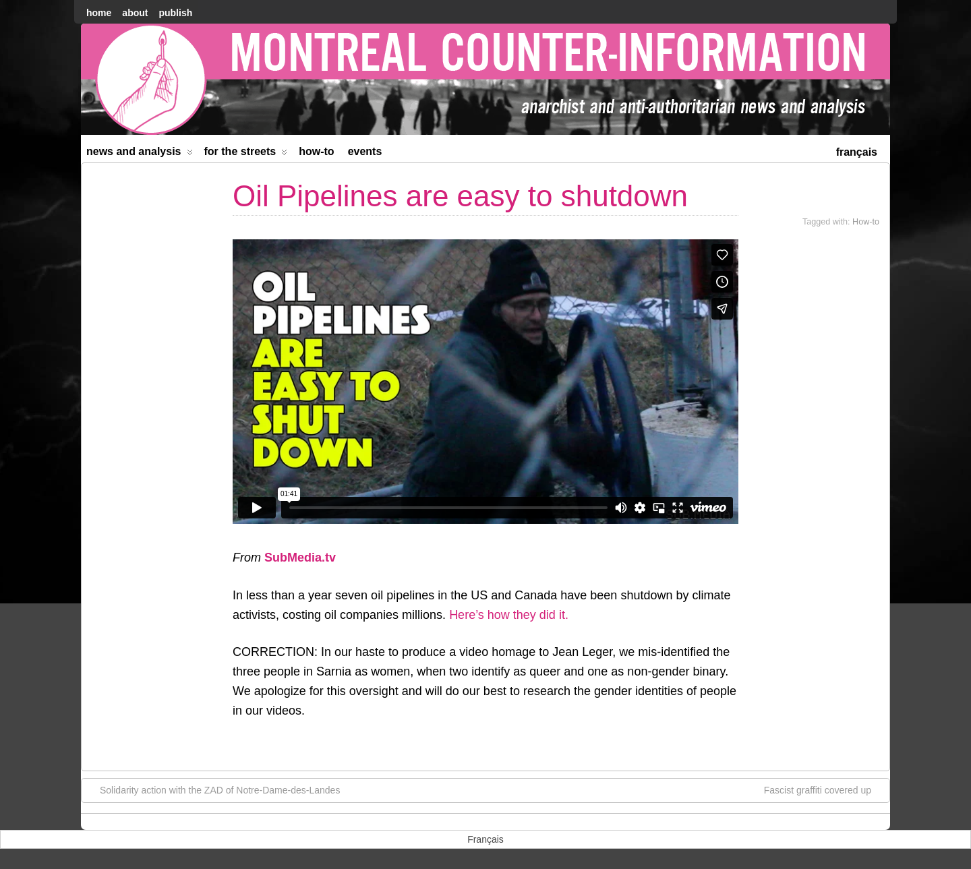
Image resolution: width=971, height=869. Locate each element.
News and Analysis (139, 154)
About (135, 12)
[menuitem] (857, 150)
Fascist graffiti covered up (824, 789)
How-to (316, 151)
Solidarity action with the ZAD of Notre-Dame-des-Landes (213, 789)
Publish (175, 12)
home (98, 12)
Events (365, 151)
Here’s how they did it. (508, 615)
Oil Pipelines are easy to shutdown (460, 195)
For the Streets (246, 154)
